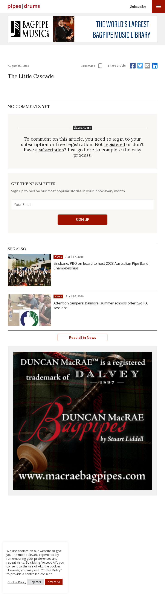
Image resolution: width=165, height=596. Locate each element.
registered (114, 144)
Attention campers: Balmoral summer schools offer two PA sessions (100, 305)
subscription (51, 149)
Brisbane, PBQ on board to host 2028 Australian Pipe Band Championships (100, 266)
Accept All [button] (54, 582)
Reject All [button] (35, 582)
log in (118, 139)
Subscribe (138, 6)
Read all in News (82, 337)
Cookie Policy (17, 582)
